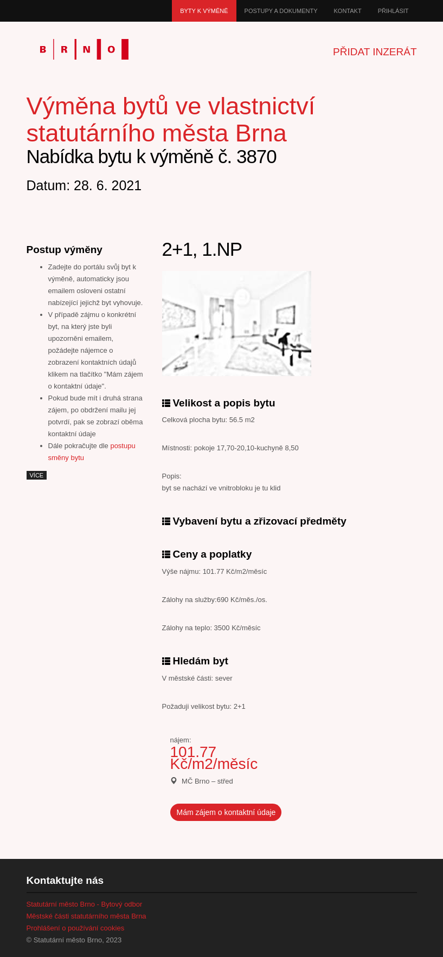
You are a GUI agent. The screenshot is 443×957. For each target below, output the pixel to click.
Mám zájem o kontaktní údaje (226, 812)
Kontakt (348, 11)
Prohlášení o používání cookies (76, 928)
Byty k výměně (204, 11)
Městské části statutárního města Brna (86, 916)
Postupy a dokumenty (281, 11)
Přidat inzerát (374, 51)
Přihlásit (393, 11)
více (37, 475)
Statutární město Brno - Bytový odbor (85, 904)
